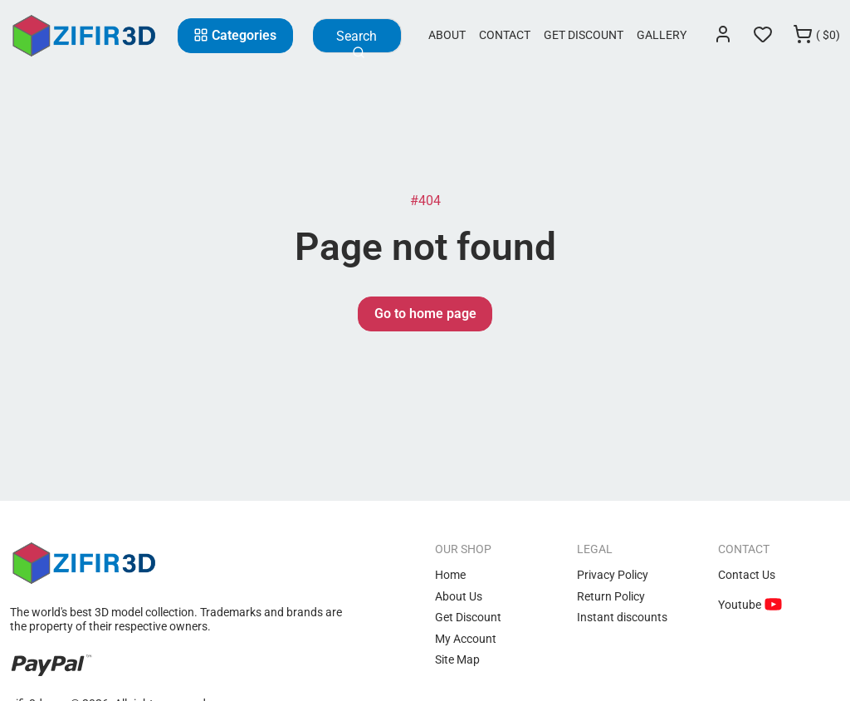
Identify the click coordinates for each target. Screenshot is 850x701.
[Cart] (816, 36)
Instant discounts (622, 617)
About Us (458, 596)
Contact (504, 35)
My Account (465, 638)
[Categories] (235, 35)
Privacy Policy (612, 574)
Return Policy (611, 596)
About (447, 35)
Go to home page (425, 313)
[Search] (357, 35)
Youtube (741, 604)
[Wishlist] (763, 36)
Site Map (457, 659)
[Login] (723, 36)
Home (450, 574)
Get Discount (583, 35)
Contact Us (746, 574)
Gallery (661, 35)
